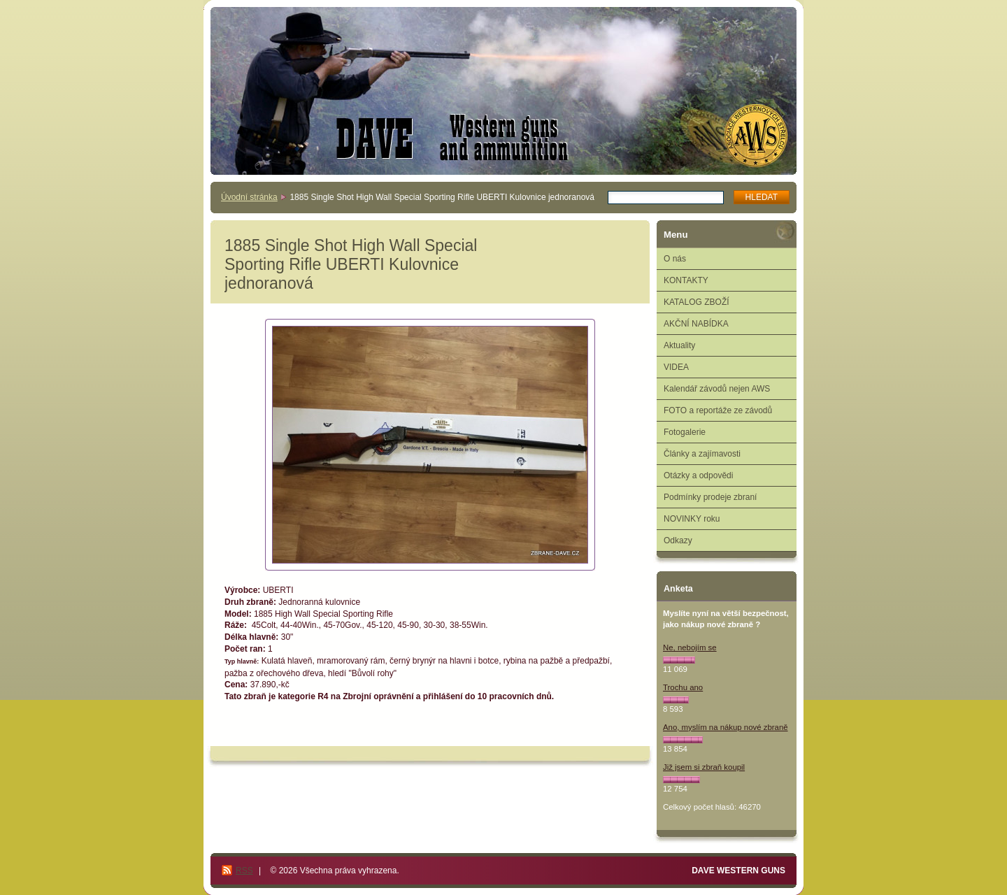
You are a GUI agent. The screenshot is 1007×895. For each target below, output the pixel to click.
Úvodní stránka (249, 197)
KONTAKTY (686, 280)
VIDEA (676, 367)
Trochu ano (683, 687)
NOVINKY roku (692, 519)
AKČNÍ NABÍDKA (696, 324)
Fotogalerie (685, 432)
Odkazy (678, 540)
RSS (244, 870)
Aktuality (679, 345)
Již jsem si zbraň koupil (704, 767)
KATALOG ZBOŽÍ (696, 302)
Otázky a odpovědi (698, 475)
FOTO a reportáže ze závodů (718, 410)
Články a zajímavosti (702, 454)
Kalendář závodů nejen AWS (717, 389)
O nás (675, 259)
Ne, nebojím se (690, 647)
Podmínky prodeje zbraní (710, 497)
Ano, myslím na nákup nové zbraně (725, 727)
